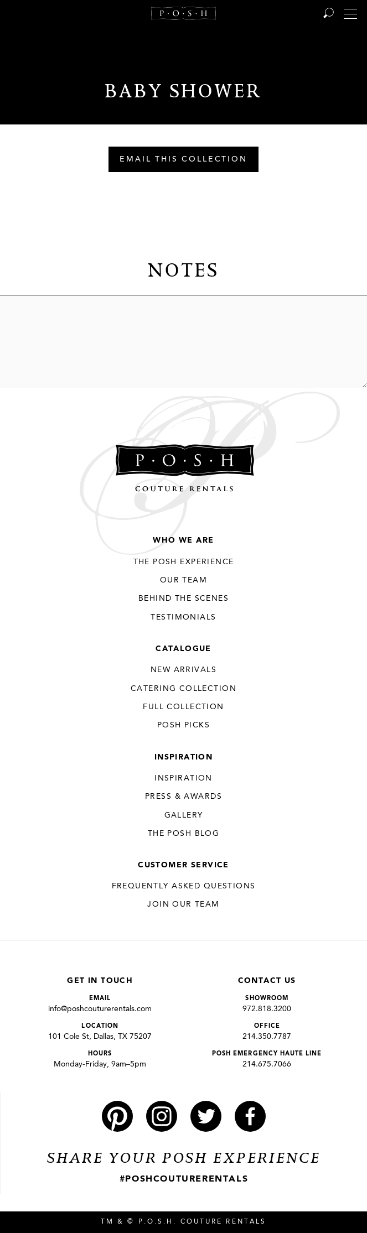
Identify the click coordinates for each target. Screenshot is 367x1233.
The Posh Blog (183, 833)
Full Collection (183, 707)
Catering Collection (183, 689)
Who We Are (183, 540)
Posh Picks (183, 725)
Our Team (183, 580)
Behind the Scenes (183, 598)
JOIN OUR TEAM (183, 904)
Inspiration (183, 757)
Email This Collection (183, 160)
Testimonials (183, 617)
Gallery (183, 815)
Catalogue (183, 649)
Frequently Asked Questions (184, 886)
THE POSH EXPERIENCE (183, 562)
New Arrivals (183, 670)
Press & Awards (183, 796)
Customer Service (183, 865)
